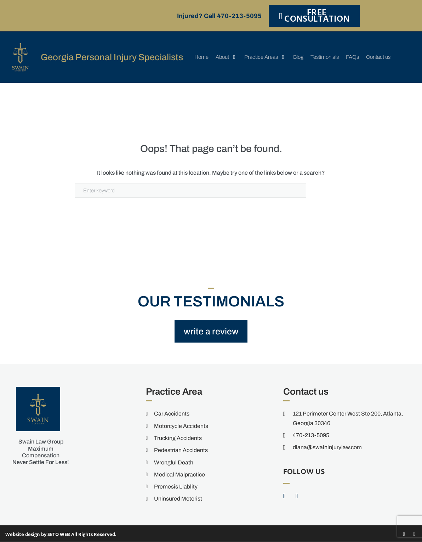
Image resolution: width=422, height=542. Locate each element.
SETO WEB (58, 534)
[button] (226, 57)
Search (326, 190)
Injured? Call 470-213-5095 (219, 15)
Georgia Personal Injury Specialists (112, 57)
